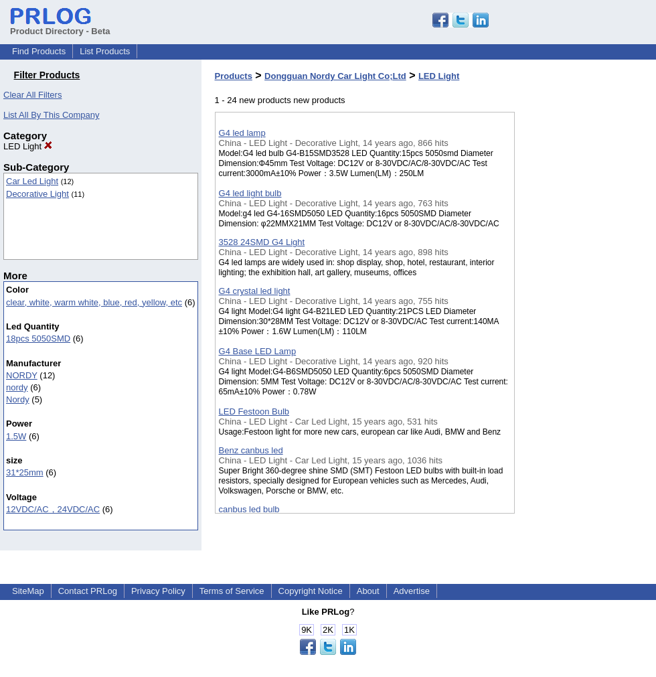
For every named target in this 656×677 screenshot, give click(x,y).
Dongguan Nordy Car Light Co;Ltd (335, 76)
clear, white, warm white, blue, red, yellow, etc (94, 302)
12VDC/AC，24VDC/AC (53, 509)
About (368, 591)
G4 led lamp (242, 133)
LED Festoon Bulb (254, 411)
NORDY (21, 375)
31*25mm (25, 472)
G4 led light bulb (250, 193)
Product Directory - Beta (60, 26)
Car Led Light (32, 181)
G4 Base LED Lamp (258, 351)
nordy (17, 387)
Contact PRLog (87, 591)
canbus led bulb (249, 509)
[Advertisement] (581, 347)
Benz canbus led (251, 450)
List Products (105, 51)
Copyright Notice (310, 591)
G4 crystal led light (255, 291)
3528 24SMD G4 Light (262, 242)
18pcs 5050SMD (38, 338)
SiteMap (28, 591)
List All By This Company (51, 115)
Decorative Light (37, 194)
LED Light (27, 146)
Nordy (17, 399)
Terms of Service (231, 591)
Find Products (39, 51)
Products (233, 76)
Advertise (412, 591)
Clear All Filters (32, 95)
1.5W (16, 436)
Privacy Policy (158, 591)
